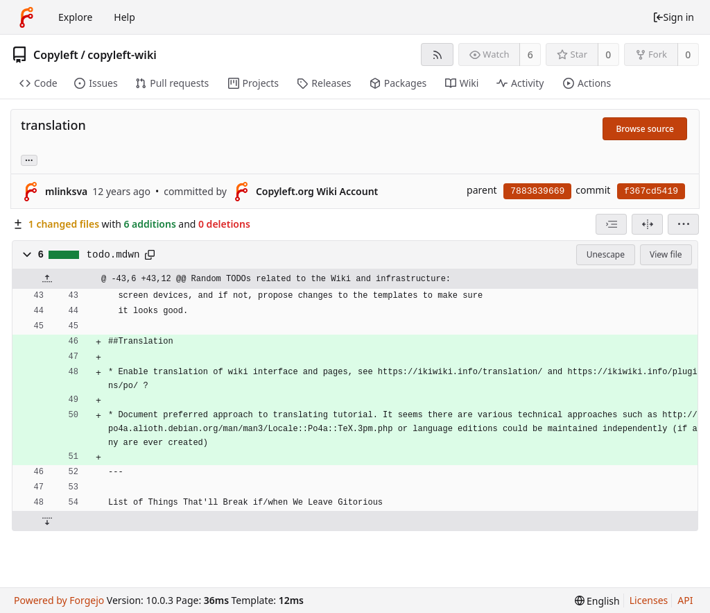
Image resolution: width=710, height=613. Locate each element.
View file (666, 254)
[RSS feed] (437, 54)
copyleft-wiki (122, 55)
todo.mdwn (113, 254)
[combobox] (611, 224)
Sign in (673, 17)
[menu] (683, 224)
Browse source (645, 129)
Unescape (606, 254)
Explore (75, 17)
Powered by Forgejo (59, 600)
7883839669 (537, 191)
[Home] (26, 17)
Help (124, 17)
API (685, 600)
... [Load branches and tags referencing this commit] (29, 159)
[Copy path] (149, 254)
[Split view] (647, 224)
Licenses (649, 600)
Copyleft (55, 55)
